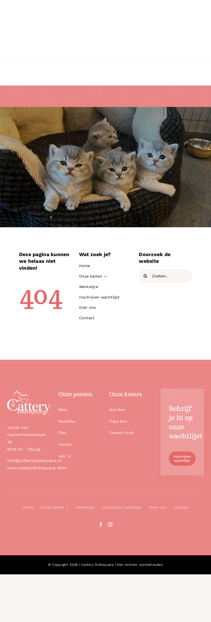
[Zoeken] (145, 276)
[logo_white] (28, 392)
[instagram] (110, 524)
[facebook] (101, 524)
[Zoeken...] (165, 276)
